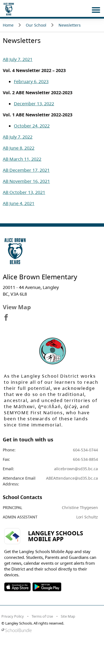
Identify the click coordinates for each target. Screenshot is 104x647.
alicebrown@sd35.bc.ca (76, 468)
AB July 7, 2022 (17, 137)
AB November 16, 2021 (26, 181)
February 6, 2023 (31, 81)
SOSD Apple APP (17, 586)
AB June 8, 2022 (18, 148)
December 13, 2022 (34, 104)
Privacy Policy (12, 616)
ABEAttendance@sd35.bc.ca (72, 478)
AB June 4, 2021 (18, 203)
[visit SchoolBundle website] (50, 630)
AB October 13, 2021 (24, 192)
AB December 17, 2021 (26, 170)
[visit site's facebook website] (6, 318)
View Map (17, 307)
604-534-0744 (85, 449)
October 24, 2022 (32, 126)
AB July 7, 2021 (17, 59)
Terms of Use (42, 616)
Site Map (68, 616)
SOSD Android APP (46, 586)
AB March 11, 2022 (22, 159)
